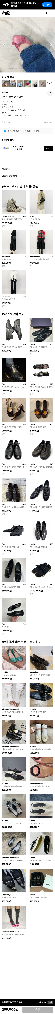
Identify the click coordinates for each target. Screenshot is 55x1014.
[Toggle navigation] (51, 13)
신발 (9, 122)
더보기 (50, 83)
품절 (37, 1009)
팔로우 (48, 148)
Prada (5, 92)
